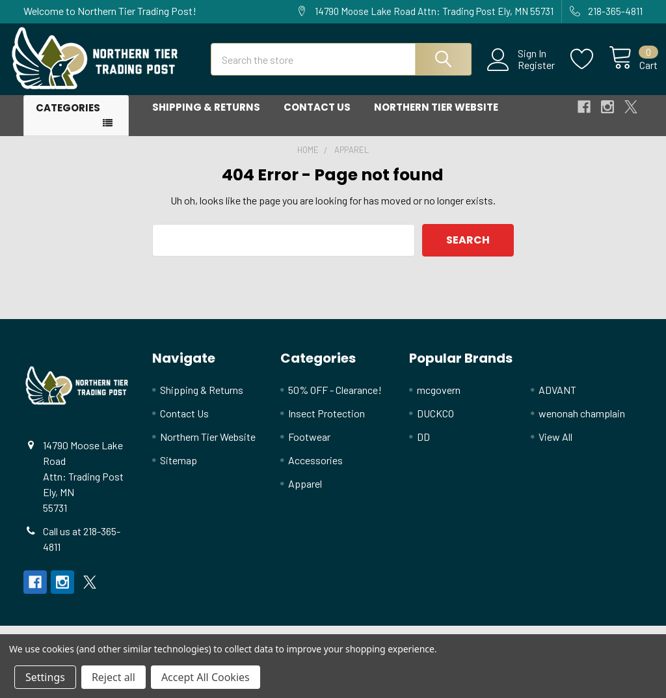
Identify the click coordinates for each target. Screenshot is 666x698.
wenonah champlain (582, 424)
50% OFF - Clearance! (335, 401)
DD (423, 447)
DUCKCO (435, 424)
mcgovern (438, 401)
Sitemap (178, 471)
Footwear (309, 447)
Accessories (315, 471)
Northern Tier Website (436, 119)
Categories (68, 119)
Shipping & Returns (206, 119)
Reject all (113, 677)
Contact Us (317, 119)
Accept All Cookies (205, 677)
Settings (45, 677)
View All (555, 447)
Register (521, 72)
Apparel (305, 494)
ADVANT (557, 401)
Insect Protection (326, 424)
